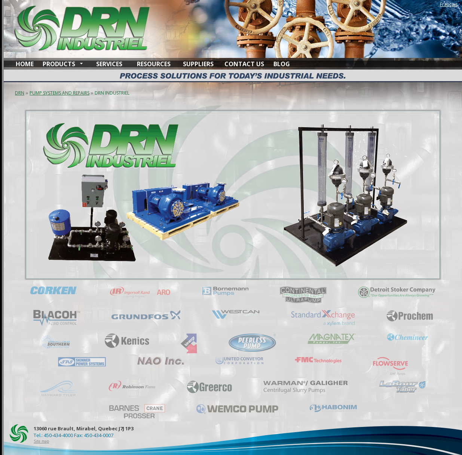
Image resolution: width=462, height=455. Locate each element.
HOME (25, 64)
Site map (41, 441)
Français (449, 4)
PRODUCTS (59, 64)
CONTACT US (244, 64)
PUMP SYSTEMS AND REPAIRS (59, 93)
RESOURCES (154, 64)
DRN (19, 93)
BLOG (281, 64)
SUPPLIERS (198, 64)
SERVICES (109, 64)
